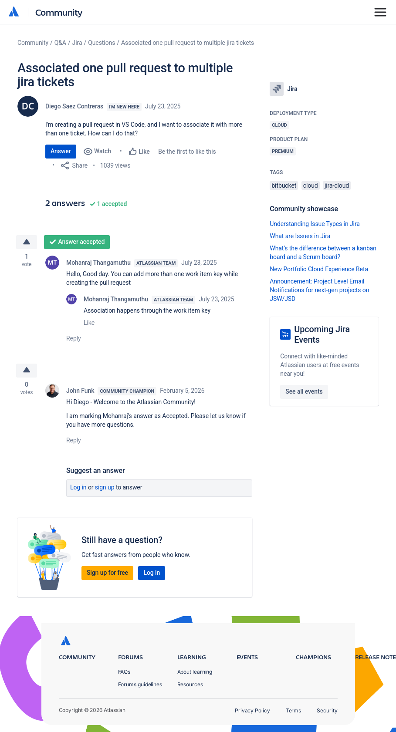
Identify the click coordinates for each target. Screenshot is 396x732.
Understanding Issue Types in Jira (315, 223)
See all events (303, 391)
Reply (73, 338)
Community (59, 12)
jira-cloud (337, 185)
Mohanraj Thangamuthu (98, 263)
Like (89, 323)
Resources (190, 684)
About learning (195, 671)
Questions (101, 42)
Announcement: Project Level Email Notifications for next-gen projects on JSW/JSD (319, 290)
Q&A (60, 42)
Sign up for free (107, 573)
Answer (61, 151)
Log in (78, 488)
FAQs (124, 671)
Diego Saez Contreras (74, 106)
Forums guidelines (140, 684)
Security (327, 710)
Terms (293, 710)
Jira (77, 42)
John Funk (80, 391)
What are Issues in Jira (300, 236)
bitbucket (283, 185)
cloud (310, 185)
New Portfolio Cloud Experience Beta (319, 269)
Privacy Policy (252, 710)
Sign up (105, 488)
